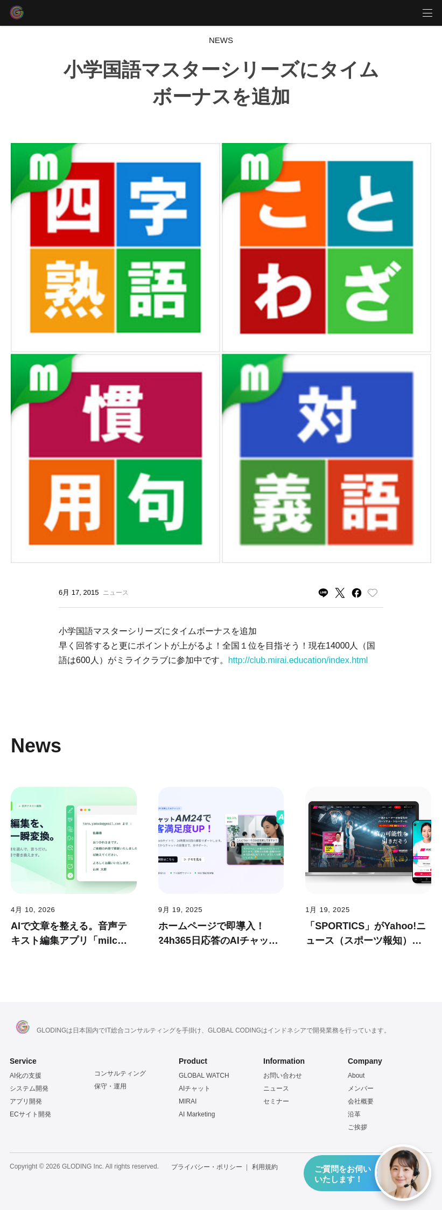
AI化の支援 (25, 1075)
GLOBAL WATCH (204, 1075)
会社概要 (361, 1101)
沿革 (354, 1114)
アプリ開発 (26, 1101)
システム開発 (29, 1088)
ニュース (276, 1088)
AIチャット (195, 1088)
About (356, 1075)
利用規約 (265, 1167)
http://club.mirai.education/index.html (298, 660)
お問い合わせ (282, 1075)
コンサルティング (120, 1073)
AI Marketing (197, 1114)
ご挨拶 (357, 1127)
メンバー (361, 1088)
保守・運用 (110, 1086)
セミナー (276, 1101)
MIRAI (188, 1101)
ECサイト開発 (30, 1114)
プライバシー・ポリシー (206, 1167)
